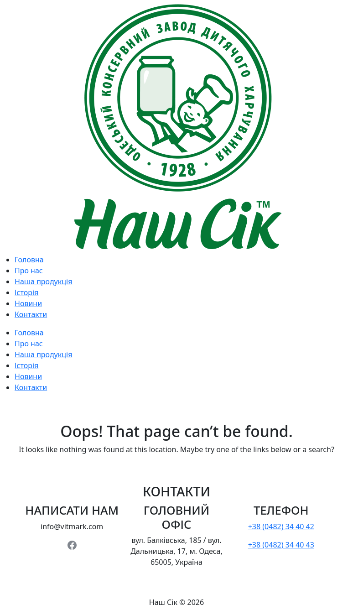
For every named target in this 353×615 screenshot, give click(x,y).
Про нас (29, 271)
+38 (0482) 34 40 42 (281, 526)
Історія (26, 292)
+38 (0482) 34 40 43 (281, 545)
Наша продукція (43, 281)
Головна (29, 260)
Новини (28, 303)
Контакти (31, 314)
